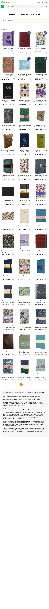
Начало (2, 10)
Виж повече (6, 434)
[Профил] (42, 2)
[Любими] (39, 2)
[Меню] (2, 6)
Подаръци (8, 10)
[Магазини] (36, 2)
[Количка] (46, 2)
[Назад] (2, 14)
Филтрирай (30, 26)
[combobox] (24, 6)
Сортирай (18, 26)
